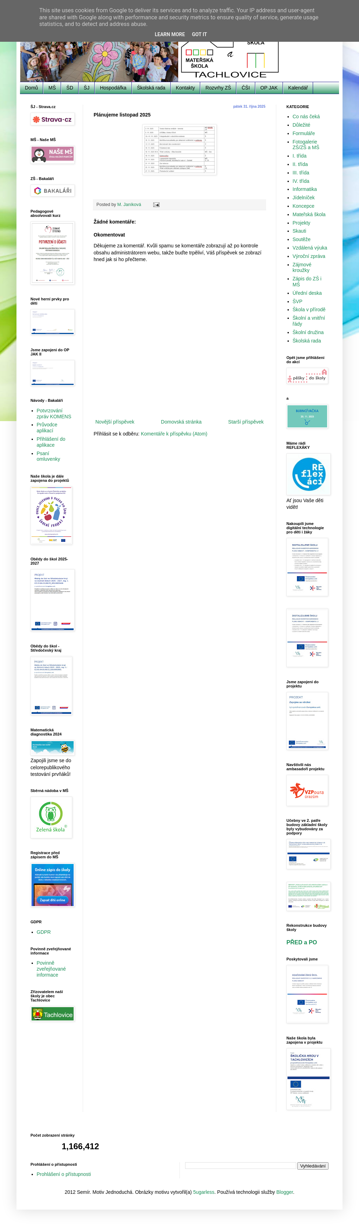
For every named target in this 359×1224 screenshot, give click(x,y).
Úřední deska (307, 293)
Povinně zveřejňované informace (51, 969)
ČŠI (246, 88)
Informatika (305, 189)
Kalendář (298, 88)
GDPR (44, 932)
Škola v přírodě (309, 309)
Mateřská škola (309, 214)
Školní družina (308, 332)
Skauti (299, 231)
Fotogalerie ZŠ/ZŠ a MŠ (306, 145)
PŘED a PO (301, 942)
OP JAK (269, 88)
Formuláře (304, 133)
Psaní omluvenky (48, 456)
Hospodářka (113, 88)
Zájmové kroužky (302, 267)
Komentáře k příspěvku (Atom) (174, 434)
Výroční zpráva (309, 256)
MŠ (52, 88)
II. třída (300, 164)
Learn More (170, 34)
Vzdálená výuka (310, 248)
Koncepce (303, 206)
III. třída (301, 172)
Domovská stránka (181, 422)
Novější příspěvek (114, 422)
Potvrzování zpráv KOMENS (54, 413)
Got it (199, 34)
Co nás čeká (306, 116)
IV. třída (301, 181)
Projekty (302, 223)
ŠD (69, 88)
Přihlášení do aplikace (51, 442)
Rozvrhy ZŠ (218, 88)
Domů (31, 88)
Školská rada (151, 88)
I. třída (300, 156)
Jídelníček (304, 197)
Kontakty (185, 88)
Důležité (302, 125)
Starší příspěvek (246, 422)
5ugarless (204, 1192)
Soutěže (302, 239)
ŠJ (86, 88)
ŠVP (298, 301)
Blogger (284, 1192)
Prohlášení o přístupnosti (64, 1174)
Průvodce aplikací (47, 427)
